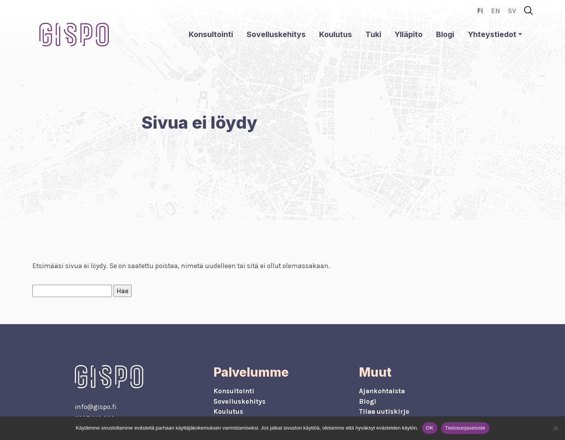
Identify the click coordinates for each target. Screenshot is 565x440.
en (495, 11)
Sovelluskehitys (276, 34)
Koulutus (335, 34)
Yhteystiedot (492, 34)
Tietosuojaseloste (465, 428)
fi (480, 11)
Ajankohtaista (382, 391)
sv (512, 11)
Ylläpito (408, 34)
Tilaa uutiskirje (384, 411)
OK (429, 428)
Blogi (445, 34)
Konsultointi (211, 34)
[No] (555, 428)
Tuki (373, 34)
